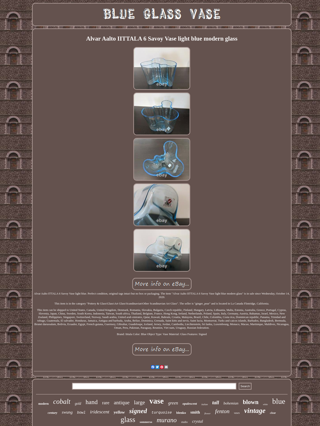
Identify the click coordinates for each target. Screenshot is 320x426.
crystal (197, 421)
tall (215, 402)
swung (67, 412)
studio (184, 422)
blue (278, 401)
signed (138, 410)
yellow (119, 412)
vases (237, 412)
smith (195, 412)
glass (128, 420)
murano (167, 420)
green (173, 402)
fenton (222, 411)
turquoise (161, 412)
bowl (81, 413)
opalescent (189, 403)
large (139, 402)
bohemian (231, 403)
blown (251, 402)
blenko (181, 412)
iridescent (99, 411)
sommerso (146, 422)
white (265, 404)
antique (122, 402)
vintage (255, 410)
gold (78, 403)
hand (92, 402)
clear (273, 412)
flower (207, 413)
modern (43, 403)
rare (106, 402)
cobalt (61, 401)
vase (156, 401)
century (53, 412)
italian (204, 404)
